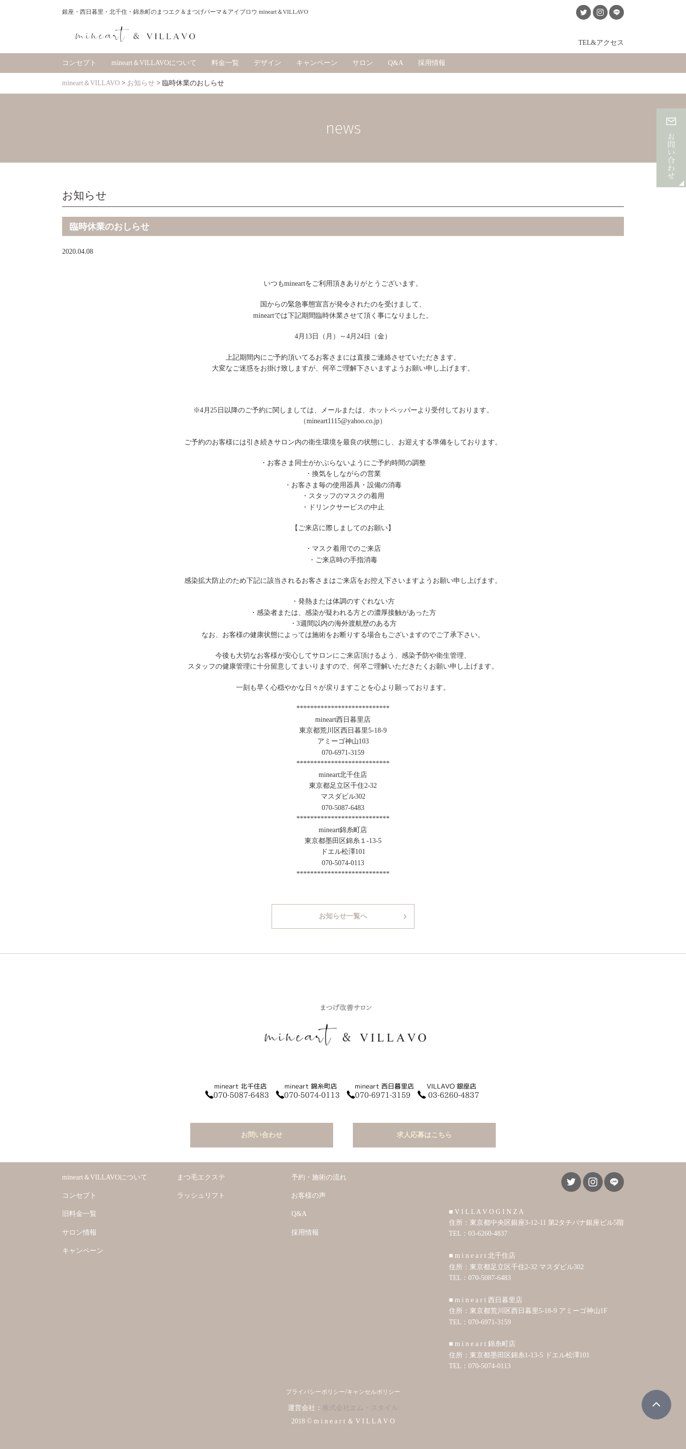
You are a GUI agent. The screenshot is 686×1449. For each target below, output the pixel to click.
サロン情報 (79, 1222)
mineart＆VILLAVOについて (154, 59)
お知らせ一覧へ (343, 912)
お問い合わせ (261, 1124)
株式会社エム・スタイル (360, 1398)
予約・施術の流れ (318, 1167)
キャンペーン (317, 59)
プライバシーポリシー (315, 1382)
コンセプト (79, 59)
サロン (362, 59)
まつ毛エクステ (201, 1167)
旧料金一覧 (79, 1204)
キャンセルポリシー (373, 1382)
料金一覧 (225, 59)
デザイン (267, 59)
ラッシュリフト (201, 1185)
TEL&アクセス (601, 38)
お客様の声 (308, 1185)
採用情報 (432, 59)
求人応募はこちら (424, 1124)
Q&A (395, 59)
